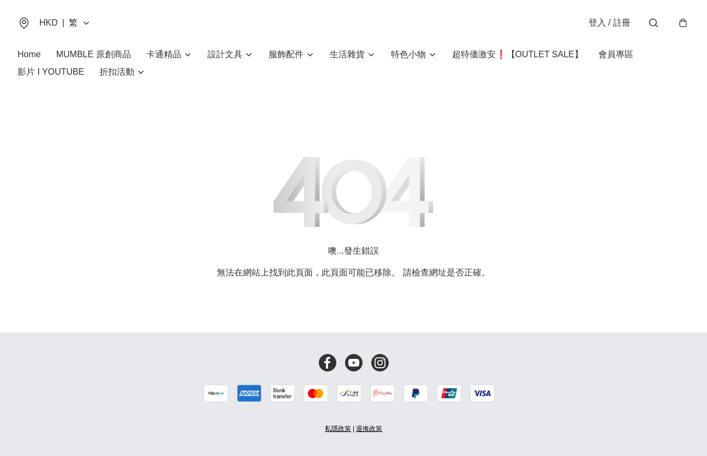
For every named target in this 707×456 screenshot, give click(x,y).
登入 (610, 22)
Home (29, 54)
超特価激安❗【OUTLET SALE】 (517, 54)
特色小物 (408, 54)
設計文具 (224, 54)
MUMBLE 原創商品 (93, 54)
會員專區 (615, 54)
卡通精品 (163, 54)
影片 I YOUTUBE (50, 71)
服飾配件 (286, 54)
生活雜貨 (347, 54)
